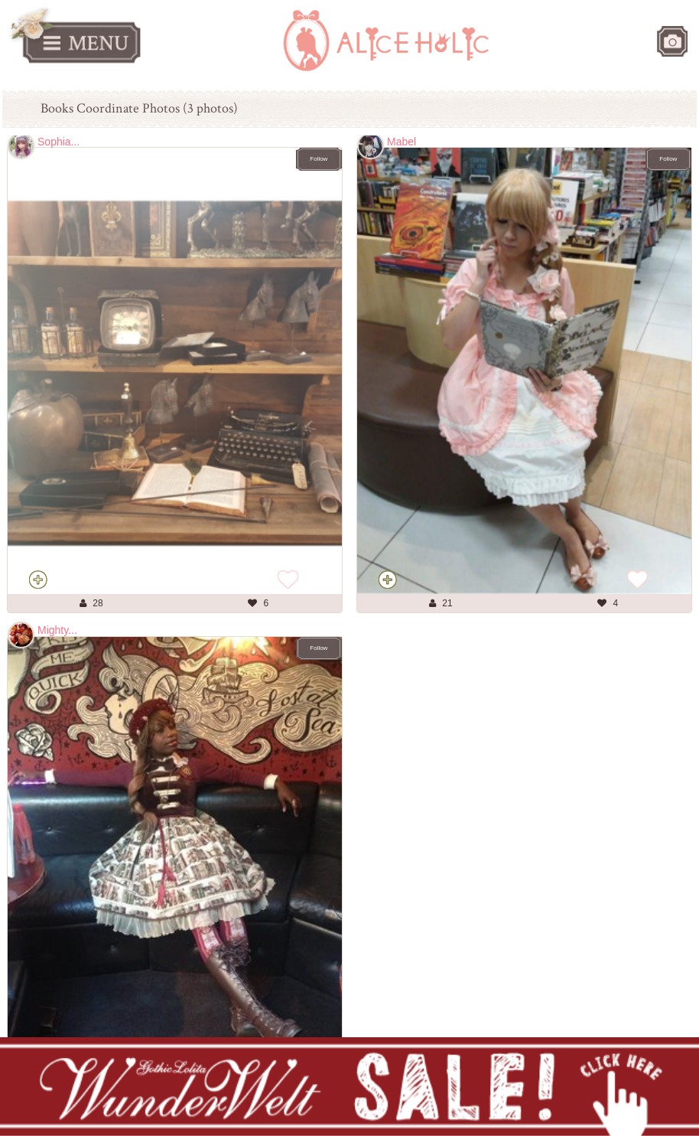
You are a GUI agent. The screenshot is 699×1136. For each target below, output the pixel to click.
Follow (318, 158)
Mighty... (57, 630)
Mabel (401, 141)
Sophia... (58, 141)
